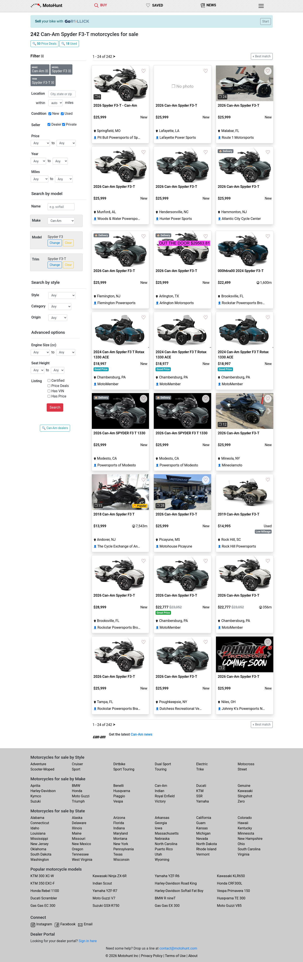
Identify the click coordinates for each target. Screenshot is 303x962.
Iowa (158, 828)
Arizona (119, 818)
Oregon (77, 849)
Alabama (37, 818)
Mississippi (39, 839)
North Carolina (166, 844)
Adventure (38, 764)
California (203, 818)
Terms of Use (175, 956)
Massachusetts (167, 833)
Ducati (201, 786)
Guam (200, 823)
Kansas (202, 828)
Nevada (202, 839)
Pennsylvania (123, 849)
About (193, 956)
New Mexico (81, 844)
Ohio (241, 844)
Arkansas (162, 818)
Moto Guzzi (81, 796)
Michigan (203, 833)
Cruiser (77, 764)
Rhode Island (206, 849)
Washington (40, 860)
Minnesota (246, 833)
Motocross (246, 764)
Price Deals (60, 386)
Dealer (56, 124)
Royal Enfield (165, 796)
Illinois (77, 828)
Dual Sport (163, 764)
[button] (96, 83)
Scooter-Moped (42, 769)
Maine (77, 833)
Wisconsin (121, 860)
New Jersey (40, 844)
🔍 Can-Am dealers (55, 428)
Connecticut (40, 823)
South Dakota (41, 854)
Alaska (77, 818)
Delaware (79, 823)
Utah (158, 854)
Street (242, 769)
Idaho (35, 828)
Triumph (78, 801)
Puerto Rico (164, 849)
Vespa (118, 801)
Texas (118, 854)
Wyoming (162, 860)
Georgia (161, 823)
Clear (68, 243)
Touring (161, 769)
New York (120, 844)
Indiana (119, 828)
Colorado (245, 818)
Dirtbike (119, 764)
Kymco (36, 796)
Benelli (118, 786)
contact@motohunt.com (178, 948)
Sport (76, 769)
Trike (200, 769)
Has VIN (57, 391)
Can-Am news (141, 734)
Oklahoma (38, 849)
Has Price (58, 396)
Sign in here (88, 941)
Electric (202, 764)
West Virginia (82, 860)
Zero (241, 801)
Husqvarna (121, 791)
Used (68, 113)
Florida (118, 823)
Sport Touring (123, 769)
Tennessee (80, 854)
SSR (199, 796)
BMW (76, 786)
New (55, 113)
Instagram (44, 924)
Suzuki (36, 801)
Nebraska (162, 839)
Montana (120, 839)
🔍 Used (69, 43)
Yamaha (202, 801)
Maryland (120, 833)
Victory (160, 801)
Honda (77, 791)
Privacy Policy (152, 956)
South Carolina (249, 849)
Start (265, 21)
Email (88, 924)
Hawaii (243, 823)
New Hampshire (250, 839)
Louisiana (38, 833)
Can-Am (161, 786)
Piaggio (119, 796)
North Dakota (206, 844)
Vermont (203, 854)
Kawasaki (245, 791)
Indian (159, 791)
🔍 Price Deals (45, 43)
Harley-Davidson (43, 791)
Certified (57, 380)
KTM (200, 791)
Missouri (79, 839)
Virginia (244, 854)
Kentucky (245, 828)
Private (71, 124)
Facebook (67, 924)
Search (55, 407)
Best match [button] (262, 56)
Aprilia (35, 786)
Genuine (244, 786)
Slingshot (245, 796)
